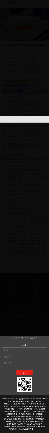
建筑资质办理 (28, 409)
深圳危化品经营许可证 (26, 429)
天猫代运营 (26, 411)
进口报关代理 (7, 411)
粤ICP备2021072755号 (9, 399)
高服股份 (28, 414)
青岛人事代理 (10, 421)
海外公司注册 (23, 406)
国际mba (14, 409)
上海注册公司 (37, 424)
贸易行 (20, 409)
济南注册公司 (15, 404)
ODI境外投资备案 (39, 409)
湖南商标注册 (10, 414)
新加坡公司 (39, 416)
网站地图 (38, 401)
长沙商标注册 (20, 414)
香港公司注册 (20, 416)
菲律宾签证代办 (40, 419)
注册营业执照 (40, 426)
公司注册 (7, 409)
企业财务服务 (39, 421)
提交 (24, 372)
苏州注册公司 (41, 411)
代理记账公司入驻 (21, 421)
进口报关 (33, 411)
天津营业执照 (11, 424)
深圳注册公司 (17, 411)
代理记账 (24, 404)
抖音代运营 (40, 404)
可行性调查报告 (38, 414)
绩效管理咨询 (30, 419)
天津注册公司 (28, 424)
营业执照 (20, 424)
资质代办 (5, 406)
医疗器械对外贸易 (19, 419)
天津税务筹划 (32, 404)
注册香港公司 (13, 406)
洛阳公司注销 (10, 416)
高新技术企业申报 (10, 426)
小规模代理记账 (34, 406)
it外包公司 (43, 406)
